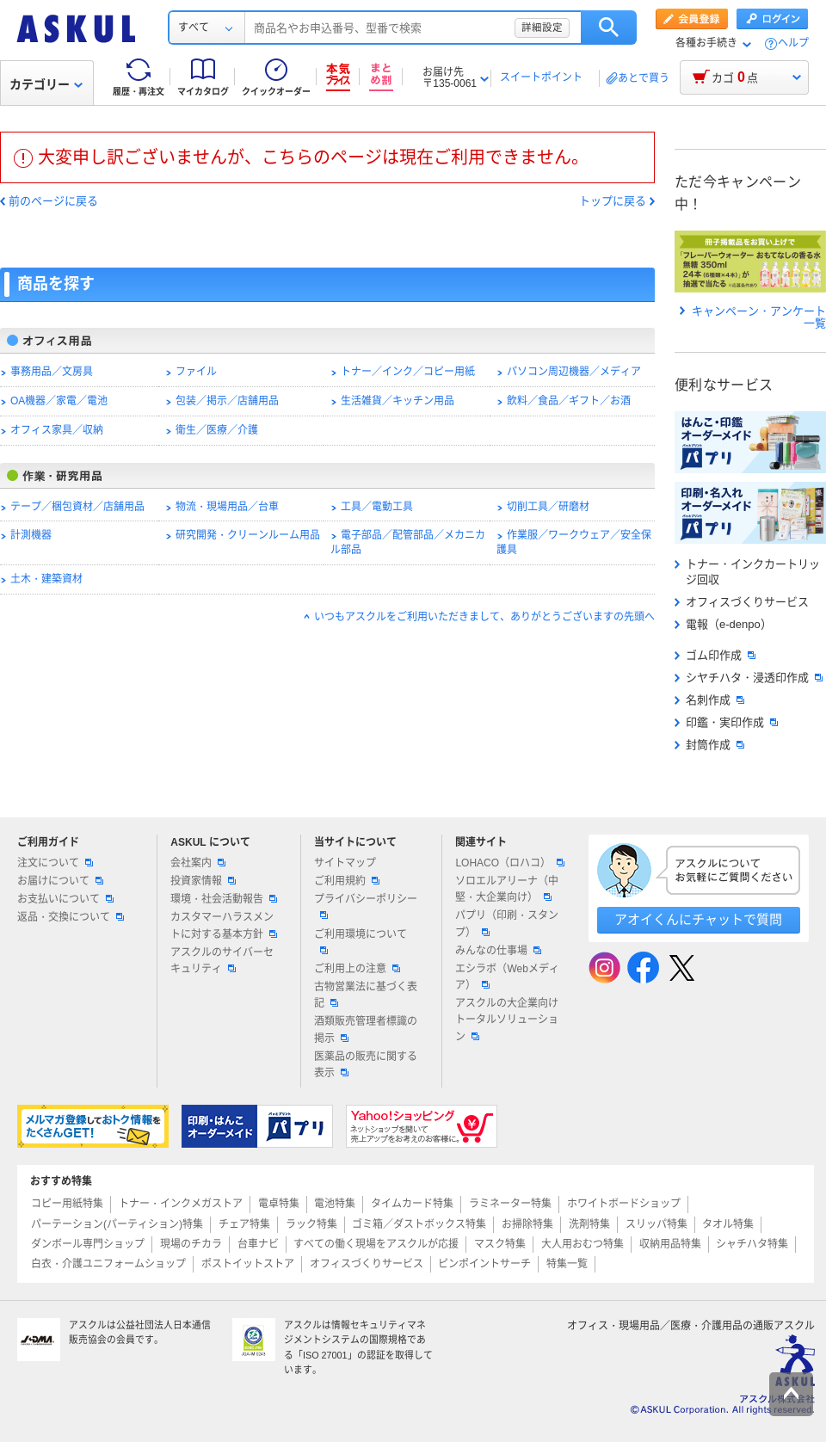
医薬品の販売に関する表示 (365, 1065)
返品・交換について (70, 917)
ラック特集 (311, 1224)
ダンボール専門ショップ (88, 1244)
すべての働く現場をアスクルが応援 (376, 1244)
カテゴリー (46, 84)
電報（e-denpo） (723, 624)
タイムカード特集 (412, 1204)
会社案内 (197, 863)
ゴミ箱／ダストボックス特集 (419, 1224)
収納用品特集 (670, 1244)
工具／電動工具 (377, 507)
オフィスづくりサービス (742, 601)
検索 (609, 27)
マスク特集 (500, 1244)
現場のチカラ (191, 1244)
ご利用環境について (360, 941)
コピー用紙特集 (67, 1204)
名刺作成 (709, 699)
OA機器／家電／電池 (59, 401)
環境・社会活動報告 (223, 899)
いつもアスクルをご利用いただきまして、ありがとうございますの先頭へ (484, 617)
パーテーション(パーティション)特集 (117, 1224)
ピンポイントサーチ (484, 1264)
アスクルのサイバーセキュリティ (222, 960)
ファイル (196, 372)
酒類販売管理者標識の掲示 (365, 1029)
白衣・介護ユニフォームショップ (108, 1264)
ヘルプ (793, 43)
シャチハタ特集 (752, 1244)
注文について (55, 863)
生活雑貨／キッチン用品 (397, 401)
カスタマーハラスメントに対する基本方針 (223, 925)
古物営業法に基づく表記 (365, 995)
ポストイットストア (247, 1264)
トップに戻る (612, 201)
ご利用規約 (346, 881)
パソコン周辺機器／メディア (574, 372)
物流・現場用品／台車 (227, 507)
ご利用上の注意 (357, 969)
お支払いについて (65, 899)
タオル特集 (728, 1224)
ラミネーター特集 (510, 1204)
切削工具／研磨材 (548, 507)
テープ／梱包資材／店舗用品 (77, 507)
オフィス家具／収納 (56, 430)
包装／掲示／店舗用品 (227, 401)
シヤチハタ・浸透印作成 (749, 677)
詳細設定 (542, 27)
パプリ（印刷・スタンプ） (506, 923)
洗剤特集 (589, 1224)
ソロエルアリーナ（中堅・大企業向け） (506, 889)
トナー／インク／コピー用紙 (408, 372)
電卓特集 (278, 1204)
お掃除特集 (527, 1224)
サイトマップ (345, 863)
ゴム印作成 (715, 655)
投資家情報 (203, 881)
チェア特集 (244, 1224)
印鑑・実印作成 (726, 722)
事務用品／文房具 (51, 372)
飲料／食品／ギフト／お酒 (569, 401)
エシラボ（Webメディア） (506, 977)
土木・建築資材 (46, 579)
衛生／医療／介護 (217, 430)
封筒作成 (709, 744)
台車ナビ (258, 1244)
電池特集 (334, 1204)
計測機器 (31, 535)
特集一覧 (567, 1264)
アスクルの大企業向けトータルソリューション (506, 1019)
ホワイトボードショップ (624, 1204)
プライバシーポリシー (365, 906)
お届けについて (60, 881)
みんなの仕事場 (498, 951)
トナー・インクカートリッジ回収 (747, 572)
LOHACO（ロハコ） (509, 863)
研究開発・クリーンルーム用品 (248, 535)
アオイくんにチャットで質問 (698, 919)
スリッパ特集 (656, 1224)
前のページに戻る (53, 201)
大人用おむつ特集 (582, 1244)
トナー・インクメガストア (181, 1204)
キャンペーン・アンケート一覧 (753, 317)
